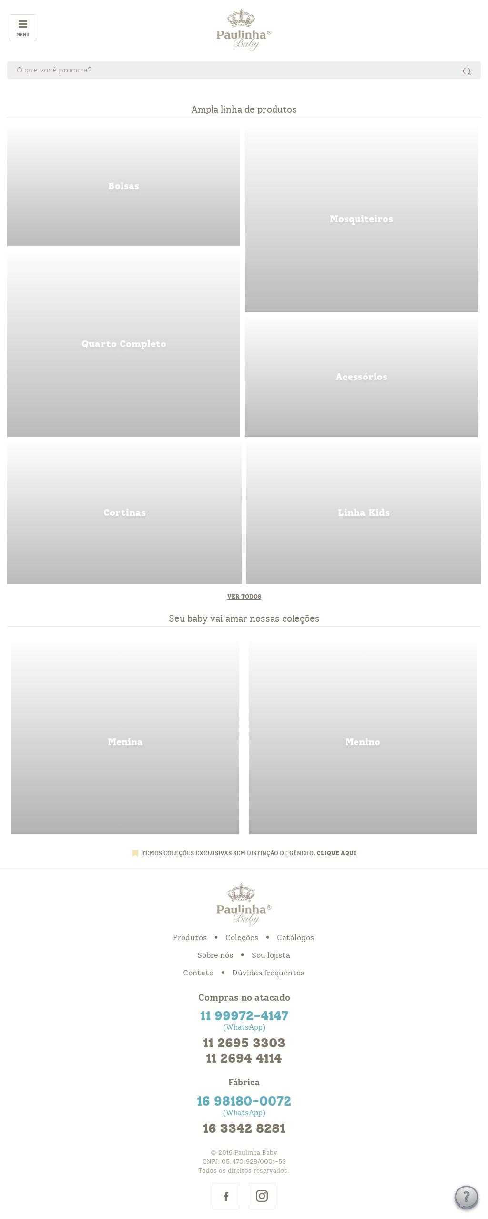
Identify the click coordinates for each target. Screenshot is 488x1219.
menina (125, 737)
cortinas (124, 513)
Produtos (190, 938)
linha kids (363, 513)
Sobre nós (215, 955)
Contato (198, 973)
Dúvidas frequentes (268, 973)
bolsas (123, 186)
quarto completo (123, 344)
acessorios (361, 377)
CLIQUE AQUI (336, 853)
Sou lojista (271, 955)
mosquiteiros (361, 219)
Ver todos (244, 597)
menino (363, 737)
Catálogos (295, 938)
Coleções (241, 938)
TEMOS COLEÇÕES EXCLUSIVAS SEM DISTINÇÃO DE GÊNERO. (229, 853)
